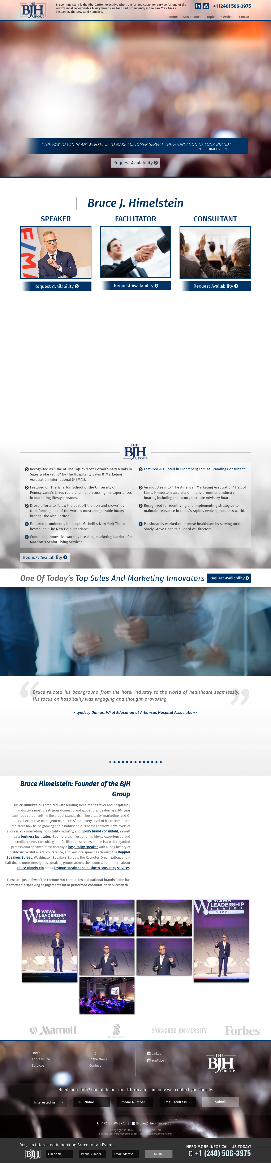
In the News (98, 1059)
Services (227, 17)
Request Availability (135, 163)
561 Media (139, 1133)
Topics (211, 17)
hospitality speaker (83, 847)
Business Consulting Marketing (114, 1133)
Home (173, 17)
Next (245, 728)
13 (161, 762)
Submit (221, 1102)
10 (148, 762)
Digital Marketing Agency (159, 1133)
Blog (92, 1053)
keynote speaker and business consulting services (91, 868)
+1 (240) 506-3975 (232, 6)
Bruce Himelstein (30, 868)
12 (156, 762)
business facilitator (35, 837)
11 (152, 762)
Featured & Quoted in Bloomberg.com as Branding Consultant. (195, 469)
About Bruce (192, 17)
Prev (25, 728)
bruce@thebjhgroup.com (155, 1123)
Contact (245, 17)
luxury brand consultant (100, 832)
